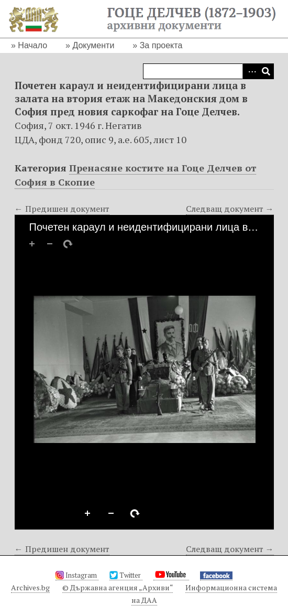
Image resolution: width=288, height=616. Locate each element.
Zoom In (88, 514)
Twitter (125, 575)
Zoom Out (111, 514)
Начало (32, 45)
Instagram (77, 575)
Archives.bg (30, 587)
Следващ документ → (230, 208)
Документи (93, 45)
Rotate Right (135, 514)
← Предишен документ (62, 208)
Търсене (266, 71)
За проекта (161, 45)
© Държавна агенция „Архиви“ (117, 587)
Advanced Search (250, 71)
